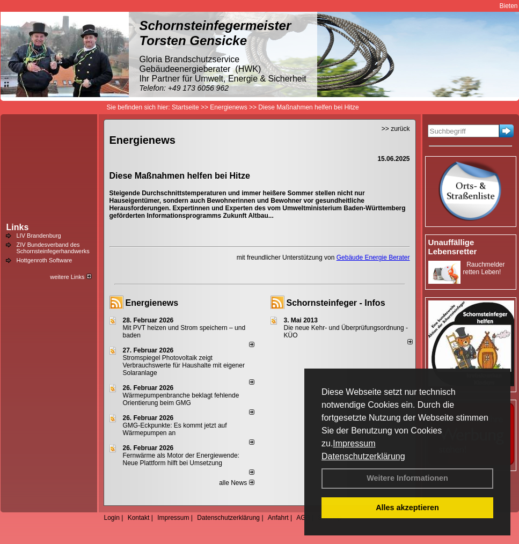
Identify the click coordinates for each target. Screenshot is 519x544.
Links (17, 227)
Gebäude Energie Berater (373, 257)
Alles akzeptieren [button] (407, 507)
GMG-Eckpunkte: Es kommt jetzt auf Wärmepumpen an (175, 429)
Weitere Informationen (407, 478)
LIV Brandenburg (39, 235)
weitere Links (70, 277)
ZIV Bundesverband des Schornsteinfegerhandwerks (53, 247)
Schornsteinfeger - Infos (336, 302)
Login (112, 517)
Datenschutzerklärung (363, 456)
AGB (303, 517)
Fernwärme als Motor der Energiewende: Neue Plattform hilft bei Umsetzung (181, 459)
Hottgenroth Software (44, 260)
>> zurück (396, 129)
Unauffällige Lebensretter (452, 247)
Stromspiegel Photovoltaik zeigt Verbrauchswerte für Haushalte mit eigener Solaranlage (184, 365)
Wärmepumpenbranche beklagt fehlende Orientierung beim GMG (181, 399)
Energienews (152, 302)
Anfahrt (278, 517)
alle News (236, 483)
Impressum (354, 443)
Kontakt (139, 517)
